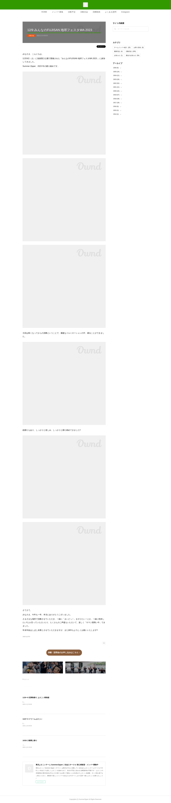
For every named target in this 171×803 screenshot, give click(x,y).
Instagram (125, 12)
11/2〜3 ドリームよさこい (32, 719)
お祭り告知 (139, 47)
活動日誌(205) (26, 636)
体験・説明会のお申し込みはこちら (63, 652)
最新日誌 (118, 51)
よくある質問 (110, 12)
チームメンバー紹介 (122, 47)
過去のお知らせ (132, 55)
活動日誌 (84, 12)
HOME (44, 12)
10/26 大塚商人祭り (30, 740)
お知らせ (118, 55)
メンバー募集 (57, 12)
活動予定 (72, 12)
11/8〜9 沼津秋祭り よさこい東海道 (36, 697)
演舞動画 (96, 12)
